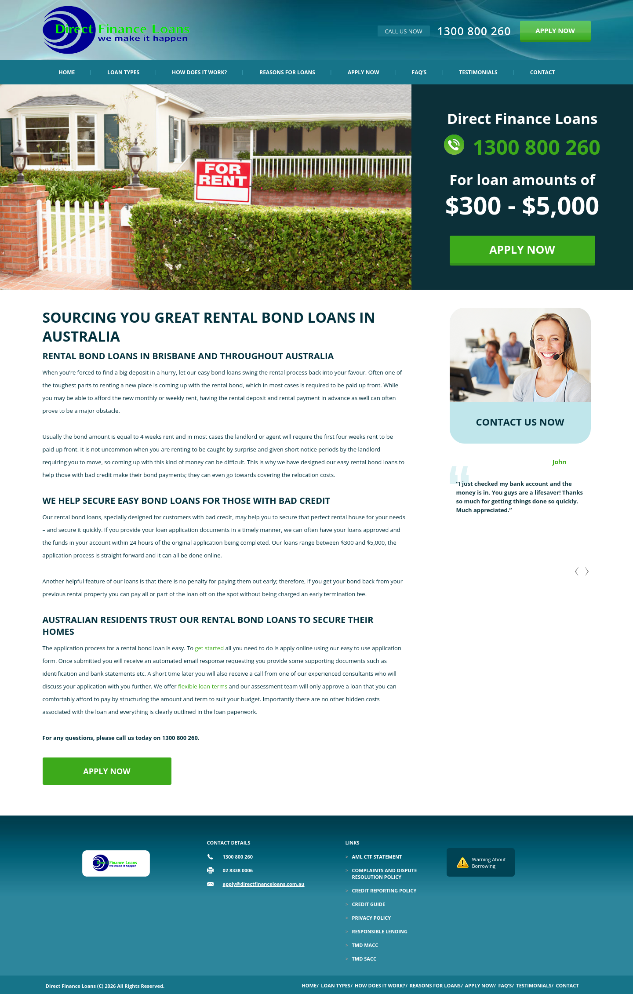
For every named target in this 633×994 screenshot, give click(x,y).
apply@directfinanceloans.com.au (264, 884)
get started (209, 648)
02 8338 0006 (238, 870)
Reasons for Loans (287, 72)
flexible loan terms (202, 686)
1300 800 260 (474, 30)
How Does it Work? (199, 72)
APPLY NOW (555, 30)
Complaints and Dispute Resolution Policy (384, 873)
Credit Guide (369, 904)
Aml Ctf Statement (377, 856)
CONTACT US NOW (520, 421)
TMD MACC (365, 945)
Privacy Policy (371, 917)
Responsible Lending (379, 931)
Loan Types (123, 72)
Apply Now (363, 72)
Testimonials (478, 72)
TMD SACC (364, 958)
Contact (542, 72)
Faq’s (419, 72)
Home (67, 72)
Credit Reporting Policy (384, 890)
